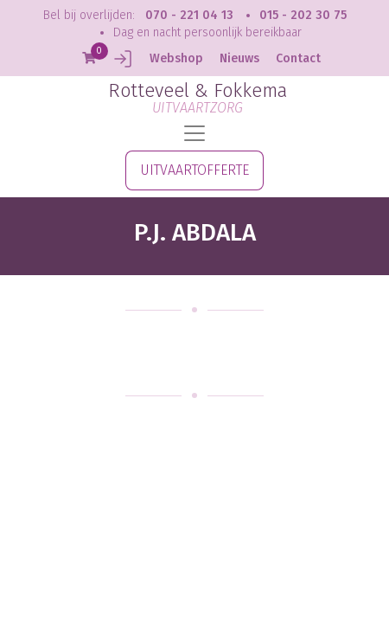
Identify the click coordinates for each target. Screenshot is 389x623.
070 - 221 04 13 (189, 15)
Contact (298, 58)
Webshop (176, 58)
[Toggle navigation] (194, 133)
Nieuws (239, 58)
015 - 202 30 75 (303, 15)
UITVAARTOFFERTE (194, 170)
